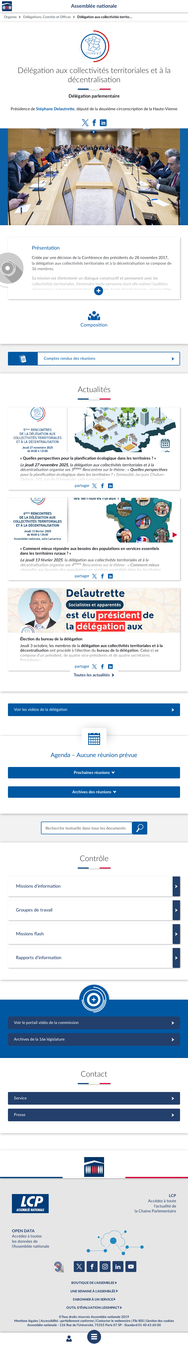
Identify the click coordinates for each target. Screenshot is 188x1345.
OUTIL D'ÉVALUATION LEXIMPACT (92, 1307)
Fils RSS (138, 1320)
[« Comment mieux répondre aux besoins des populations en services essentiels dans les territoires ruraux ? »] (94, 539)
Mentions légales (26, 1320)
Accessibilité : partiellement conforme (67, 1320)
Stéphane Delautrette (55, 109)
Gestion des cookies (160, 1320)
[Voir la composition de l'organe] (94, 319)
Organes (10, 17)
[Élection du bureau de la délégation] (94, 629)
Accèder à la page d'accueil (7, 6)
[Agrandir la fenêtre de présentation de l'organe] (98, 290)
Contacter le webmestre (113, 1320)
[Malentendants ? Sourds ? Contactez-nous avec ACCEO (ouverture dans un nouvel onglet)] (58, 1266)
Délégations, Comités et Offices (47, 17)
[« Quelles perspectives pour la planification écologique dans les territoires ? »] (94, 448)
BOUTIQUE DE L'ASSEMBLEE (92, 1282)
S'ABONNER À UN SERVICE (93, 1299)
